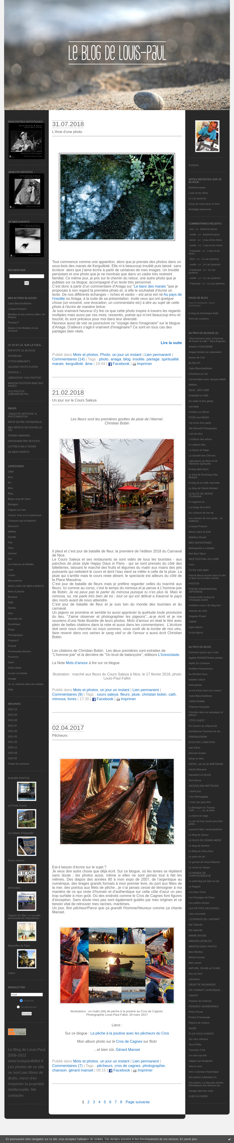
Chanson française (199, 706)
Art (9, 482)
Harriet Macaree (198, 769)
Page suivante (138, 1102)
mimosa (59, 699)
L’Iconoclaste (168, 655)
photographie (154, 1066)
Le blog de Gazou (198, 834)
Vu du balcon (196, 632)
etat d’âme (194, 747)
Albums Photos (18, 778)
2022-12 (12, 709)
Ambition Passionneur (201, 668)
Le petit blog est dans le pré (204, 881)
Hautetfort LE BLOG (200, 774)
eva (192, 229)
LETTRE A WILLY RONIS (22, 446)
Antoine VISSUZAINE (201, 346)
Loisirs (11, 575)
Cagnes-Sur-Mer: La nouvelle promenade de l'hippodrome (24, 916)
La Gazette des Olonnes (202, 455)
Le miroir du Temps (199, 867)
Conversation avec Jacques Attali (207, 379)
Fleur (11, 548)
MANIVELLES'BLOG (200, 941)
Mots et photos (16, 591)
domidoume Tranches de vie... (205, 731)
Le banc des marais (150, 286)
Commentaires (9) (67, 694)
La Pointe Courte (17, 805)
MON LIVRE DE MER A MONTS (26, 586)
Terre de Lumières (199, 318)
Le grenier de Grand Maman (204, 862)
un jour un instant (17, 673)
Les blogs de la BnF (200, 507)
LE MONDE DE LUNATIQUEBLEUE (200, 874)
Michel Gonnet (197, 957)
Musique (12, 597)
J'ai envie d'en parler (200, 422)
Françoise (195, 250)
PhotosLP (13, 322)
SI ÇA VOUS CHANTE (201, 1033)
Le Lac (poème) (197, 198)
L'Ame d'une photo (67, 132)
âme (89, 364)
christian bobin (154, 694)
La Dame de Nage (199, 450)
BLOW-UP (194, 363)
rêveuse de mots (198, 610)
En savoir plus (188, 1139)
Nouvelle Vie (15, 618)
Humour (12, 553)
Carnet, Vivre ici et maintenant (24, 515)
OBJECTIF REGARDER (202, 984)
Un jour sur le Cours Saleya (74, 400)
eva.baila (194, 406)
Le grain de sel (197, 856)
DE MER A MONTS (18, 452)
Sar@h (192, 1028)
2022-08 (12, 720)
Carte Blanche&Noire (19, 303)
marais (57, 364)
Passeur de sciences (200, 1001)
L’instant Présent (17, 309)
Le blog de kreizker (199, 845)
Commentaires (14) (68, 359)
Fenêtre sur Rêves (199, 412)
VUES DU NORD (198, 1096)
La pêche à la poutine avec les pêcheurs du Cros (129, 1033)
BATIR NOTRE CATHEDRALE (25, 422)
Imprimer (142, 364)
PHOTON (194, 583)
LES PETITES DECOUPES (204, 908)
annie (193, 240)
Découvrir (13, 526)
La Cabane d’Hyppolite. (21, 833)
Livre (10, 569)
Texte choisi (14, 667)
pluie (136, 694)
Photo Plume (196, 1011)
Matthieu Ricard (197, 537)
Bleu (10, 488)
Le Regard (194, 886)
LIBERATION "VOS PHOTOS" (24, 377)
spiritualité (170, 359)
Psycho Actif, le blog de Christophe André (201, 598)
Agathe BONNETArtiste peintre (206, 657)
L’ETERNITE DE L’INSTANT (204, 919)
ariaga (116, 359)
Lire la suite (171, 343)
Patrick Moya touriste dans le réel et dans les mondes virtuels (207, 576)
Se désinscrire (27, 1007)
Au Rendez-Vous (198, 674)
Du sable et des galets (201, 401)
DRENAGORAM (198, 736)
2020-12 (12, 747)
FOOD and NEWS (199, 417)
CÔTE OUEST (197, 720)
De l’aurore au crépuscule (203, 725)
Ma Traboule (195, 924)
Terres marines (16, 860)
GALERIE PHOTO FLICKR (23, 366)
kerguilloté (74, 364)
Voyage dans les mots (201, 1090)
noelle (193, 234)
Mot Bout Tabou (197, 553)
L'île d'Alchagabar (198, 796)
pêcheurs (104, 1066)
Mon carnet (195, 962)
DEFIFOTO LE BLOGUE (21, 350)
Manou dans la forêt (200, 531)
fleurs (125, 694)
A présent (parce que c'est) (203, 652)
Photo (11, 629)
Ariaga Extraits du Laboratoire (205, 352)
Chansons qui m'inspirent (22, 520)
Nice (10, 613)
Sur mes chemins (198, 1039)
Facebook (118, 364)
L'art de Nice (195, 433)
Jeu (10, 558)
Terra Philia (195, 1044)
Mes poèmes (15, 580)
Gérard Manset (128, 1050)
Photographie (15, 635)
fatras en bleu (196, 758)
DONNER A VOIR (198, 395)
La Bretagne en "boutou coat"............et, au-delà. (202, 809)
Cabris (11, 973)
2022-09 (12, 714)
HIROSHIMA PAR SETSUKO (24, 441)
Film (10, 542)
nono (191, 564)
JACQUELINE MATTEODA (204, 785)
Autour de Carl (197, 357)
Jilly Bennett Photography (203, 428)
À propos (194, 165)
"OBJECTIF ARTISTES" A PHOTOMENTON (22, 415)
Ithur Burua (195, 780)
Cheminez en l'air (198, 373)
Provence (13, 656)
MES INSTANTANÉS (200, 542)
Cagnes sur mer (17, 509)
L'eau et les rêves (198, 193)
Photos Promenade (199, 1017)
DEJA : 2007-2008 (199, 390)
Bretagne (13, 504)
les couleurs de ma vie (201, 512)
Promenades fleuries (19, 651)
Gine (192, 259)
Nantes (12, 607)
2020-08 (12, 752)
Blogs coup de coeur (19, 499)
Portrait (12, 646)
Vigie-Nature (195, 627)
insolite (138, 359)
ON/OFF (193, 995)
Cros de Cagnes (129, 1041)
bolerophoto (195, 685)
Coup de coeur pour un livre (204, 203)
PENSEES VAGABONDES (203, 1006)
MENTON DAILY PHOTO (203, 946)
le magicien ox (197, 501)
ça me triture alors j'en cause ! (205, 690)
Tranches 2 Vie (197, 1050)
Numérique (14, 624)
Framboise (195, 270)
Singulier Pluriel (197, 616)
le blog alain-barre (199, 469)
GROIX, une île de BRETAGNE (206, 764)
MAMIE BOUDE (197, 935)
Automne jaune (197, 187)
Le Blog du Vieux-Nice (201, 851)
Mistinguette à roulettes (201, 548)
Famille (12, 537)
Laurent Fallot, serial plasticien (205, 829)
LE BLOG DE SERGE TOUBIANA (201, 495)
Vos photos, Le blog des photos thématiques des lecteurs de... (206, 1084)
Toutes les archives (18, 763)
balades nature (197, 679)
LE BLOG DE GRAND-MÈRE (205, 840)
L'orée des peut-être (200, 802)
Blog (10, 493)
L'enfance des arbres (200, 439)
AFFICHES (14, 888)
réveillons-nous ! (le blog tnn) (205, 605)
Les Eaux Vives (197, 892)
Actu (10, 477)
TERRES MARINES (19, 435)
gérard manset (81, 1070)
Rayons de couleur (199, 1022)
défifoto (12, 531)
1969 (10, 471)
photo (103, 359)
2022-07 (12, 725)
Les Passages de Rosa (201, 897)
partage (152, 359)
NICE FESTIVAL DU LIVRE (204, 559)
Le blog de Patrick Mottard (203, 488)
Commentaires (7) (67, 1066)
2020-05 (12, 758)
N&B (10, 602)
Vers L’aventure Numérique (204, 1071)
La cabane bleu (197, 444)
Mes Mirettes (196, 952)
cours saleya (107, 694)
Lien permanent (157, 354)
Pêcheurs (60, 735)
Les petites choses (199, 903)
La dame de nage (198, 815)
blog (127, 359)
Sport (11, 662)
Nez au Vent (195, 973)
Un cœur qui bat (198, 1055)
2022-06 (12, 731)
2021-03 (12, 742)
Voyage (12, 678)
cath (172, 694)
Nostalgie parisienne (200, 209)
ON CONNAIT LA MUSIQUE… (206, 990)
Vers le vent (195, 1066)
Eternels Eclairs (197, 753)
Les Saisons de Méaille (21, 564)
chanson (59, 1070)
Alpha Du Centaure (199, 663)
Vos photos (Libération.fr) (203, 1077)
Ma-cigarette (195, 930)
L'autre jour (195, 791)
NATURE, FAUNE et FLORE (204, 968)
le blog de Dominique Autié (203, 313)
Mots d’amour (77, 663)
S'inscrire (27, 1000)
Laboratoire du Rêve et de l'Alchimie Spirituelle (203, 462)
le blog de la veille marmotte (204, 482)
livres (72, 699)
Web (10, 689)
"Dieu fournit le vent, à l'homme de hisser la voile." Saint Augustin (207, 339)
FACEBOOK (15, 356)
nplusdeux (194, 979)
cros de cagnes (128, 1066)
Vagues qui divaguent (200, 1060)
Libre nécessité (197, 913)
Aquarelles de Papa (19, 945)
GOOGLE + (14, 372)
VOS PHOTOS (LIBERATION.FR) (18, 392)
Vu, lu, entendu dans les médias (25, 684)
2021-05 (12, 736)
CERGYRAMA (197, 701)
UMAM (192, 621)
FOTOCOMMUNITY (19, 361)
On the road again (199, 570)
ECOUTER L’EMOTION (202, 742)
